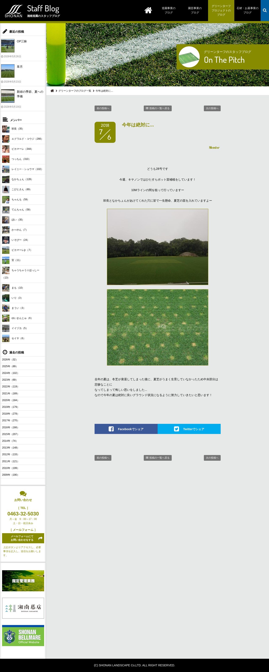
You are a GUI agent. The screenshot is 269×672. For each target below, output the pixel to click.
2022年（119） (11, 386)
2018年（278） (11, 413)
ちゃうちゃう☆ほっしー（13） (20, 273)
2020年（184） (11, 400)
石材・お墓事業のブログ (247, 10)
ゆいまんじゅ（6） (17, 318)
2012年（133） (11, 454)
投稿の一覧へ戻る (159, 108)
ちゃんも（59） (15, 199)
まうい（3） (14, 308)
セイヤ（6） (14, 338)
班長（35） (13, 129)
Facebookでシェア (130, 429)
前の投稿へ (103, 108)
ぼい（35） (13, 220)
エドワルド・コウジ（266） (23, 139)
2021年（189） (11, 393)
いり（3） (12, 298)
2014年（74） (10, 440)
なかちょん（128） (17, 179)
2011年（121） (11, 461)
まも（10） (13, 288)
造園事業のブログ (168, 10)
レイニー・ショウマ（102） (23, 169)
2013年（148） (11, 447)
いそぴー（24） (15, 240)
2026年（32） (10, 359)
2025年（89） (10, 366)
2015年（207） (11, 434)
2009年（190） (11, 474)
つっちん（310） (16, 159)
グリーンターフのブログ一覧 (74, 90)
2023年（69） (10, 379)
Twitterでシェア (193, 429)
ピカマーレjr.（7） (17, 250)
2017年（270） (11, 420)
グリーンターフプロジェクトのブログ (221, 10)
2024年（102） (11, 373)
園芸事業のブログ (195, 10)
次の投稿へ (212, 108)
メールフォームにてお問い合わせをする (22, 538)
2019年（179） (11, 407)
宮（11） (12, 260)
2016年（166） (11, 427)
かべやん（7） (15, 230)
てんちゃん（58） (17, 209)
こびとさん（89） (17, 189)
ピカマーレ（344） (17, 149)
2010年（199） (11, 468)
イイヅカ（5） (15, 328)
